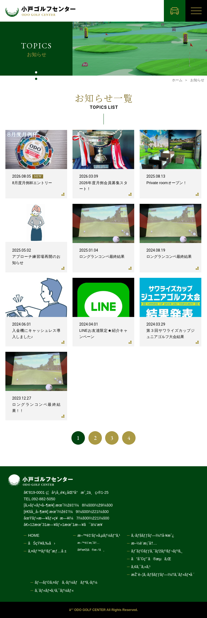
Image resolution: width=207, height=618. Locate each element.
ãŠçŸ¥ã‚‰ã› (41, 543)
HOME (33, 535)
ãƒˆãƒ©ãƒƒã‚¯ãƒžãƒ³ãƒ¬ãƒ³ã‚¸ (156, 551)
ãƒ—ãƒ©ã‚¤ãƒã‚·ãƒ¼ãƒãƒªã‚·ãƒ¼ (66, 582)
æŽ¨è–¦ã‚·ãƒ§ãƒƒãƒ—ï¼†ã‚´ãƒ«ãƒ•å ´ (163, 574)
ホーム (177, 80)
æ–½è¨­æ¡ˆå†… (144, 543)
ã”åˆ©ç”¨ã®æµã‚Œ (151, 559)
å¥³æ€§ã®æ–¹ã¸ (90, 549)
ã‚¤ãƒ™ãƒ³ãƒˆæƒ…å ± (47, 551)
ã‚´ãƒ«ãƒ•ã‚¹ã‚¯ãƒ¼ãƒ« (54, 590)
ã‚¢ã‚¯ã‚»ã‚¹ (141, 567)
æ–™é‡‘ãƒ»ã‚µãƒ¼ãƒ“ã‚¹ (98, 535)
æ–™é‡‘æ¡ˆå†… (88, 542)
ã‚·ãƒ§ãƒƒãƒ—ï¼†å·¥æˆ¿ (152, 535)
